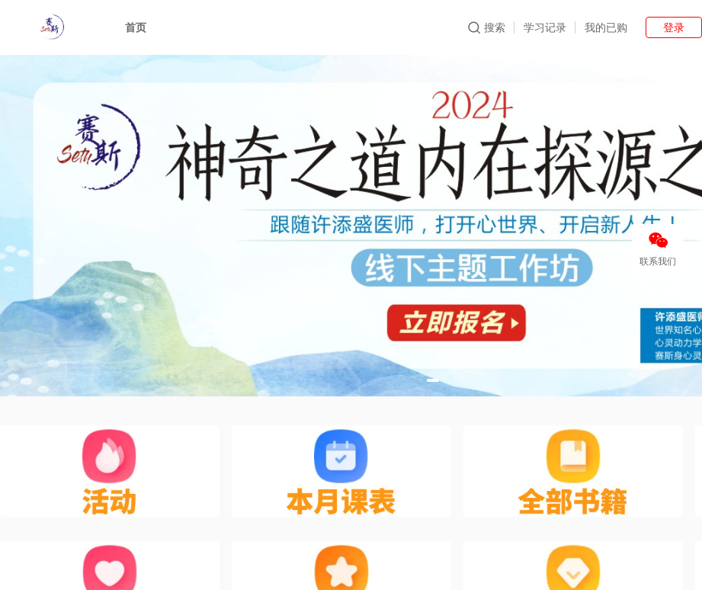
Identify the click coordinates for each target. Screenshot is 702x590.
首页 (135, 27)
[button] (433, 380)
